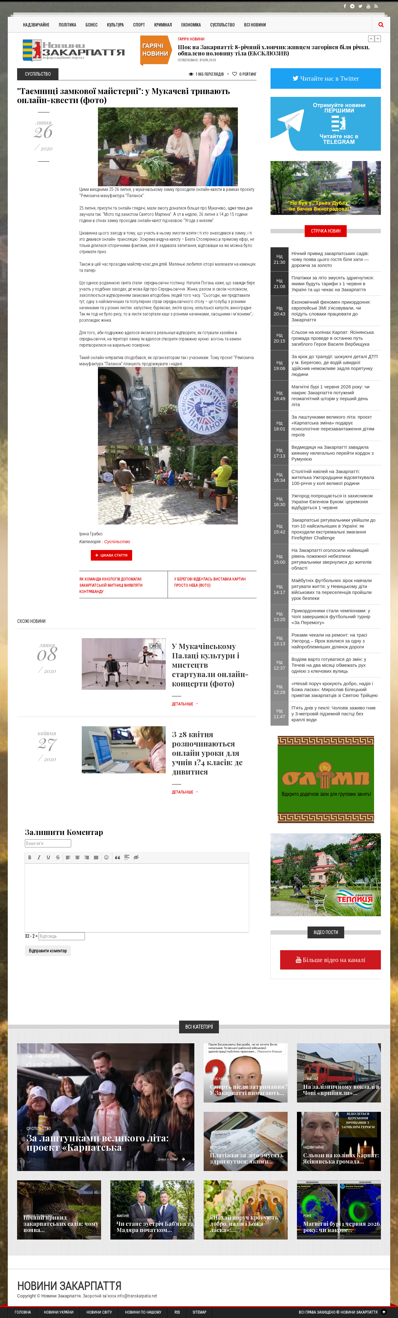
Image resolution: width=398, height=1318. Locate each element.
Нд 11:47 (279, 713)
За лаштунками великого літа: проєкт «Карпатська (97, 1142)
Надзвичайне (36, 24)
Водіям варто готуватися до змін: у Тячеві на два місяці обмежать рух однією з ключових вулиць (329, 665)
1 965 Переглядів (206, 74)
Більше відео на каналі (333, 959)
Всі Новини (255, 24)
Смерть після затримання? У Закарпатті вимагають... (249, 1090)
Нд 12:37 (279, 665)
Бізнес (92, 24)
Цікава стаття (111, 555)
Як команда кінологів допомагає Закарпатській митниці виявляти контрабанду (110, 585)
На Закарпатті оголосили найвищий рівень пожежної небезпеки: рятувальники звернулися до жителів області (332, 559)
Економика (218, 1147)
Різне (307, 1216)
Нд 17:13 (279, 452)
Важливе (123, 1216)
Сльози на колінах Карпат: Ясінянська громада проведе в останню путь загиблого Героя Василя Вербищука (333, 338)
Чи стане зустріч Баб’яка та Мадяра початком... (155, 1227)
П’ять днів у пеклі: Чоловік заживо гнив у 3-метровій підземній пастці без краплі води (334, 713)
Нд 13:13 (279, 640)
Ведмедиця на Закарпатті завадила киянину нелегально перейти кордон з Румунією (333, 453)
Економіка (191, 24)
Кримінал (163, 24)
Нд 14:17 (279, 589)
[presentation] (30, 857)
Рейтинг (244, 74)
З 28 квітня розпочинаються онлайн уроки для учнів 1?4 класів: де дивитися (207, 752)
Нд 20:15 (279, 338)
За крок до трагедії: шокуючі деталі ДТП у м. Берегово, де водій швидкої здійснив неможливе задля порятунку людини (335, 365)
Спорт (139, 24)
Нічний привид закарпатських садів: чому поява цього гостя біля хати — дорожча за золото (330, 259)
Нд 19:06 (279, 365)
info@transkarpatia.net (137, 1295)
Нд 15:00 (279, 559)
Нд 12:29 (279, 689)
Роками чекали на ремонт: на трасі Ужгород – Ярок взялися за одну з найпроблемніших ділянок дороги (329, 640)
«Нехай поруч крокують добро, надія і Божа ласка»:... (244, 1224)
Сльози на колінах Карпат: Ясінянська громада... (341, 1158)
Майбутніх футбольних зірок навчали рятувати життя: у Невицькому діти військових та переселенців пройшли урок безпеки (332, 589)
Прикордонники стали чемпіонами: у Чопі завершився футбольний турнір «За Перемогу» (331, 616)
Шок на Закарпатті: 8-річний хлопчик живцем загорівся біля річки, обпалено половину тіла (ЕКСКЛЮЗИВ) (274, 50)
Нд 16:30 (279, 501)
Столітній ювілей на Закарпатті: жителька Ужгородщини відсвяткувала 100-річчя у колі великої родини (333, 477)
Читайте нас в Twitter (329, 78)
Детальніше (185, 704)
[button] (29, 857)
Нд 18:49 (279, 395)
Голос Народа (219, 1079)
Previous (371, 39)
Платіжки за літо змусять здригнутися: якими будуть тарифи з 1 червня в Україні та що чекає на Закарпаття (333, 283)
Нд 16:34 (279, 477)
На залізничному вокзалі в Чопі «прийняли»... (341, 1090)
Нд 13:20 (279, 616)
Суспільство (222, 24)
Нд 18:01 (279, 425)
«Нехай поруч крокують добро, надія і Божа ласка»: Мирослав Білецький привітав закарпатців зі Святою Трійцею (335, 689)
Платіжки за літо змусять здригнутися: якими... (247, 1158)
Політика (67, 24)
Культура (115, 24)
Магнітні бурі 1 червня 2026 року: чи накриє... (341, 1227)
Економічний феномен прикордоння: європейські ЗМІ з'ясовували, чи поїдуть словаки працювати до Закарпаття (331, 310)
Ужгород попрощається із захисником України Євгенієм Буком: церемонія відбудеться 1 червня (332, 501)
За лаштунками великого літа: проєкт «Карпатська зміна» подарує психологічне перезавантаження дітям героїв (333, 425)
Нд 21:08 (279, 283)
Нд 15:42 (279, 528)
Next (378, 39)
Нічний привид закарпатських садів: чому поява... (61, 1224)
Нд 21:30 (279, 259)
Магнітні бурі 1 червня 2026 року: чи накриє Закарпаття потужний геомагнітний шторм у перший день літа (331, 395)
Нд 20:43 (279, 310)
